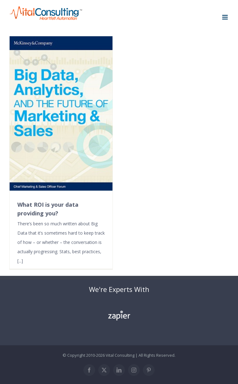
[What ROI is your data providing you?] (61, 113)
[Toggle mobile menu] (225, 17)
